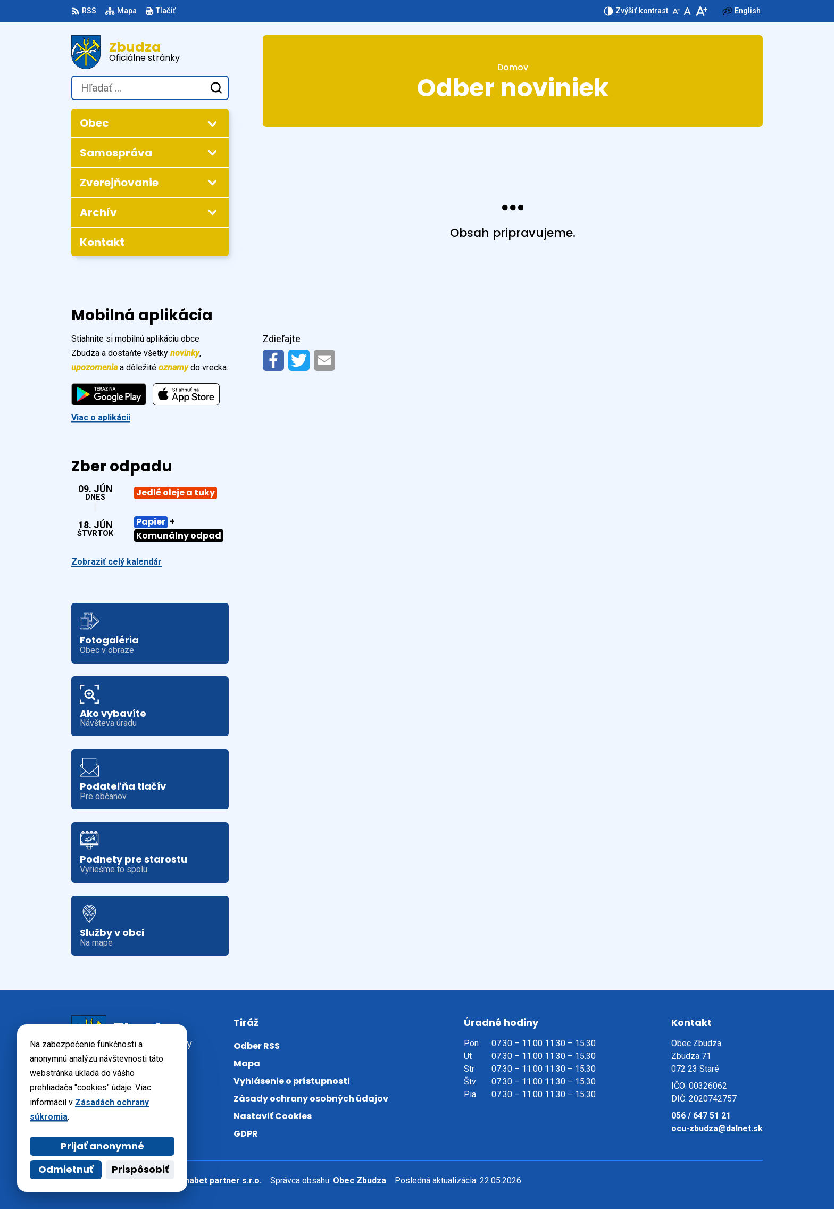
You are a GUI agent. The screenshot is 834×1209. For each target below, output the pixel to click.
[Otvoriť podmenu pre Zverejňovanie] (212, 182)
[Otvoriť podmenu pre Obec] (212, 123)
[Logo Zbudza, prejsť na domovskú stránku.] (150, 52)
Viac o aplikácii (100, 417)
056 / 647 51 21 (701, 1116)
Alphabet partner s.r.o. (217, 1180)
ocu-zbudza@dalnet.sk (717, 1128)
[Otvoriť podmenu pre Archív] (212, 211)
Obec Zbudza (359, 1180)
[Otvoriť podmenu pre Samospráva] (212, 152)
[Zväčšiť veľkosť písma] (701, 11)
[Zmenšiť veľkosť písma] (676, 11)
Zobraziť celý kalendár (116, 562)
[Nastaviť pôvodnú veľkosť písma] (687, 11)
